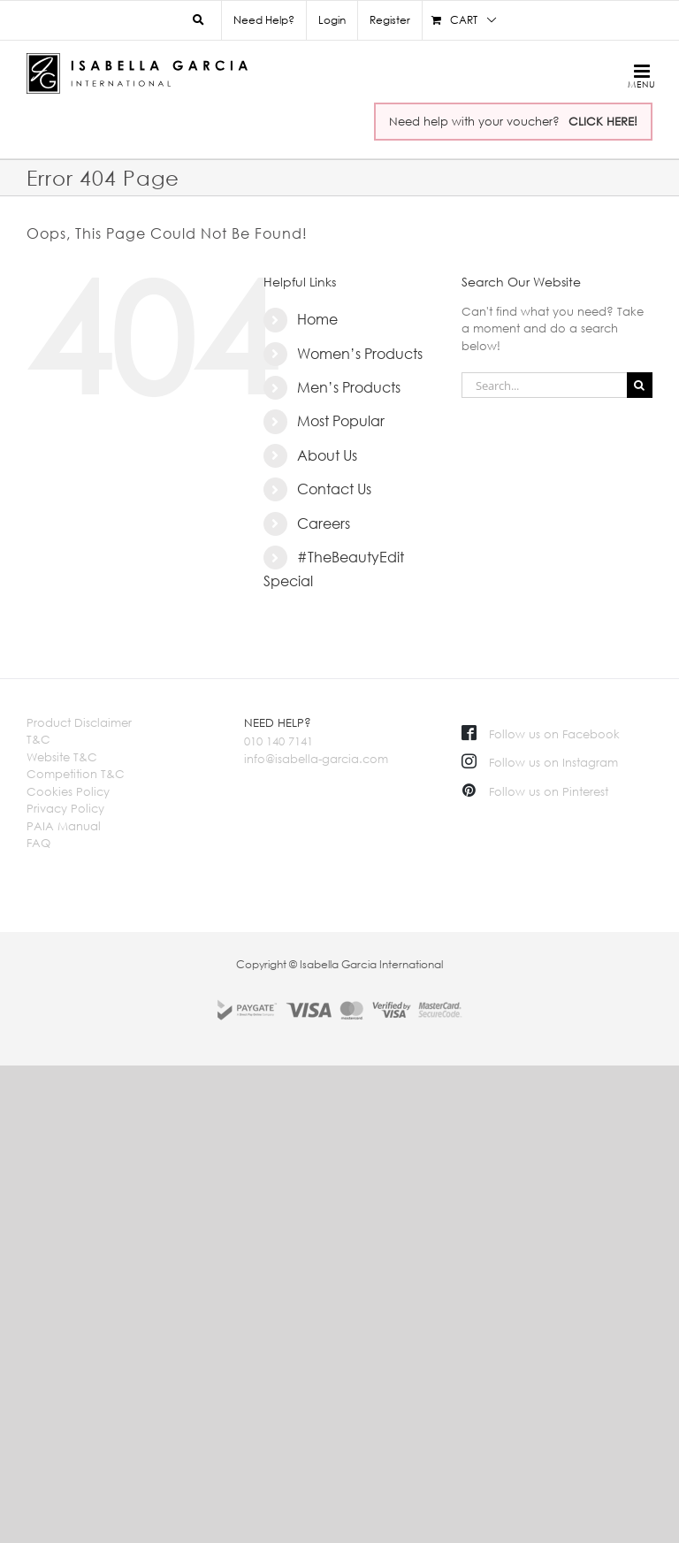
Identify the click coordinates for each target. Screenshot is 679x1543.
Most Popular (341, 421)
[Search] (639, 385)
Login (332, 20)
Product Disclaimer (79, 722)
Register (390, 20)
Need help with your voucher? (513, 121)
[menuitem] (331, 20)
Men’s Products (349, 387)
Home (317, 319)
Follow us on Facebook (541, 734)
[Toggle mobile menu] (638, 75)
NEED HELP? (277, 722)
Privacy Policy (65, 808)
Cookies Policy (68, 791)
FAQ (38, 843)
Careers (323, 523)
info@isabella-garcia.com (316, 759)
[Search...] (544, 385)
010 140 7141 (278, 741)
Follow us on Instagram (540, 762)
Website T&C (62, 757)
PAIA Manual (64, 826)
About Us (327, 455)
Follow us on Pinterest (535, 791)
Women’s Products (360, 354)
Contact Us (334, 489)
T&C (38, 739)
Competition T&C (76, 774)
